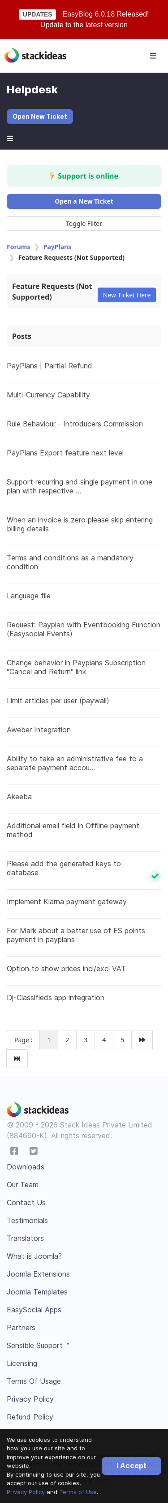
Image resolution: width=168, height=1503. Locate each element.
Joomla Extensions (38, 1273)
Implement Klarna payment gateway (67, 901)
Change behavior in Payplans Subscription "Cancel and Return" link (76, 667)
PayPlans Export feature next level (65, 452)
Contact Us (26, 1202)
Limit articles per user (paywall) (58, 700)
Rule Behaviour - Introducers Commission (75, 423)
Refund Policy (30, 1416)
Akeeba (19, 796)
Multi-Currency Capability (48, 394)
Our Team (23, 1184)
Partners (21, 1327)
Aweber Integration (39, 729)
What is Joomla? (34, 1256)
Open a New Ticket (84, 201)
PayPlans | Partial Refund (49, 365)
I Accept (131, 1465)
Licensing (22, 1363)
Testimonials (27, 1220)
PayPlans (57, 246)
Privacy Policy (26, 1491)
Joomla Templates (37, 1291)
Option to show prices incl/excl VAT (66, 968)
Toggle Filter (84, 223)
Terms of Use (78, 1491)
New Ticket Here (127, 295)
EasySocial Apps (34, 1309)
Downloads (25, 1166)
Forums (18, 246)
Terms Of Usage (34, 1381)
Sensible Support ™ (38, 1345)
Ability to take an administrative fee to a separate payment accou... (75, 763)
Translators (25, 1238)
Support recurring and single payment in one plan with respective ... (79, 486)
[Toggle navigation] (153, 56)
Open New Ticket (40, 116)
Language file (29, 595)
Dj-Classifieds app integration (55, 997)
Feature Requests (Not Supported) (52, 291)
